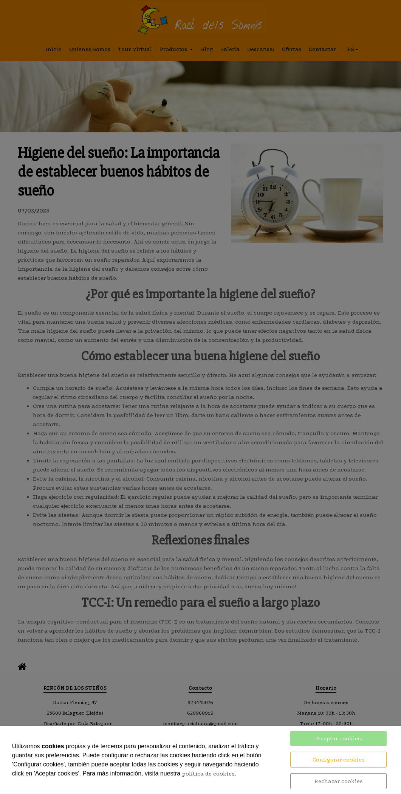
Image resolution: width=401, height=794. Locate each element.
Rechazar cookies (338, 781)
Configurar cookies (339, 759)
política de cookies (208, 773)
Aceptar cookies (338, 738)
